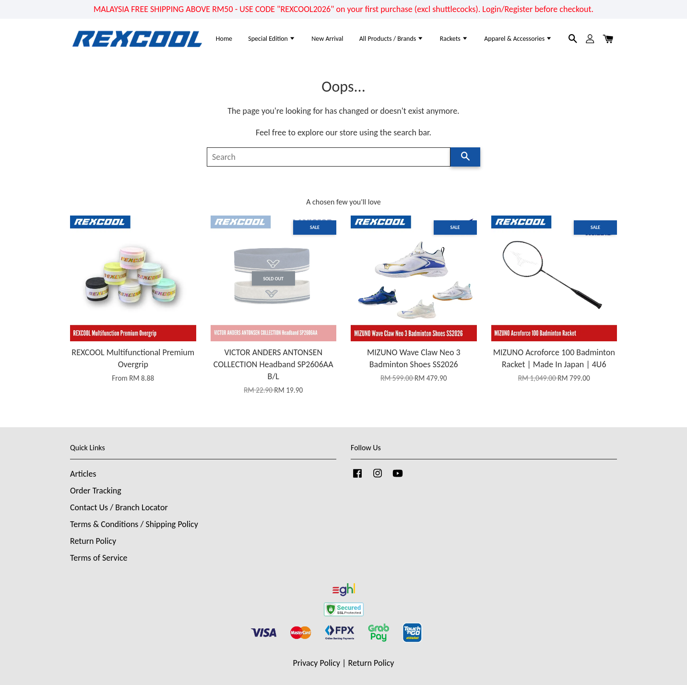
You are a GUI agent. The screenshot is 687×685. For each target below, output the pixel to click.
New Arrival (327, 39)
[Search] (328, 157)
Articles (83, 474)
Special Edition (272, 39)
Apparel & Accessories (518, 39)
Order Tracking (95, 490)
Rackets (454, 39)
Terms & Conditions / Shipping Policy (134, 524)
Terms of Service (98, 558)
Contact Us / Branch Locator (119, 507)
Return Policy (93, 541)
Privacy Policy (316, 663)
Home (224, 39)
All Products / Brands (391, 39)
